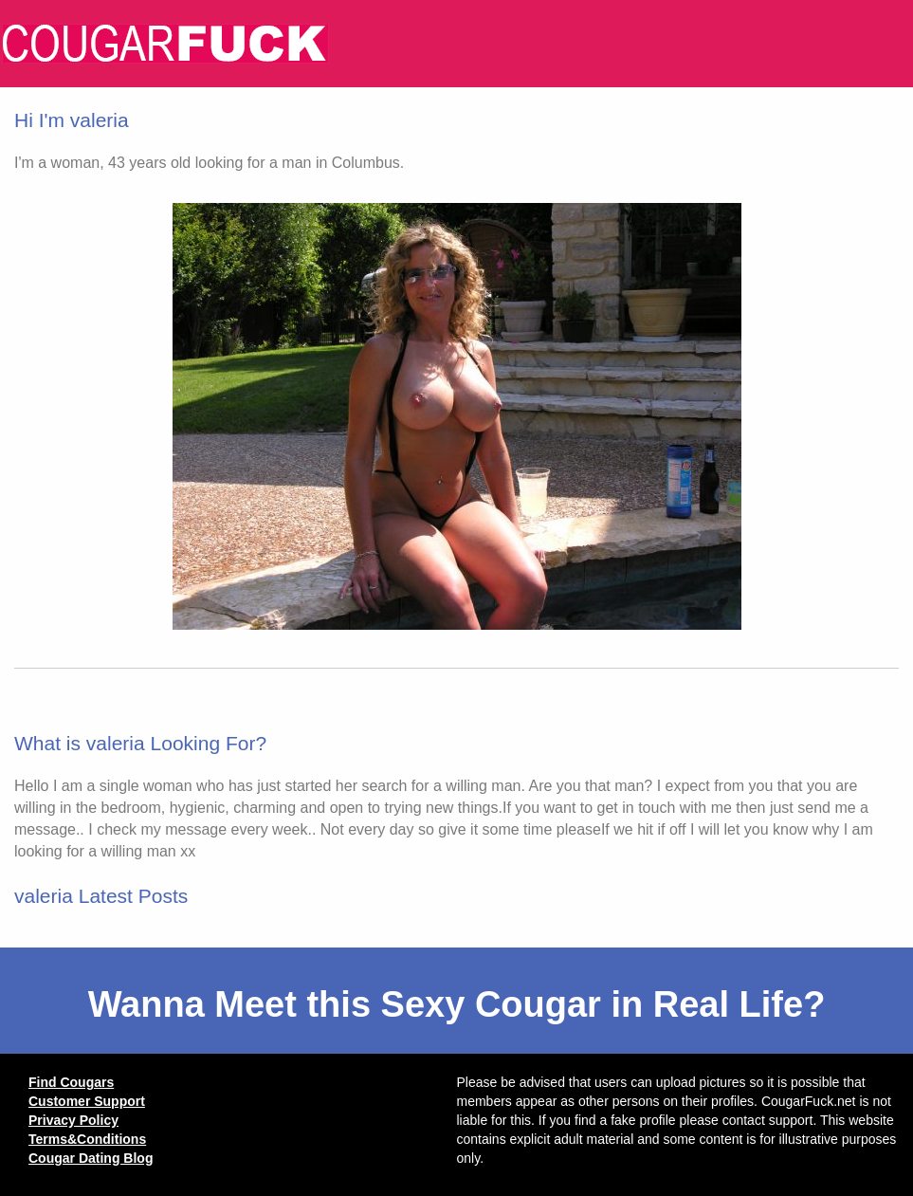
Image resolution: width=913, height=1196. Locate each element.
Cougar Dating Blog (90, 1158)
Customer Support (86, 1101)
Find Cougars (71, 1082)
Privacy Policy (73, 1120)
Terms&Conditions (87, 1139)
